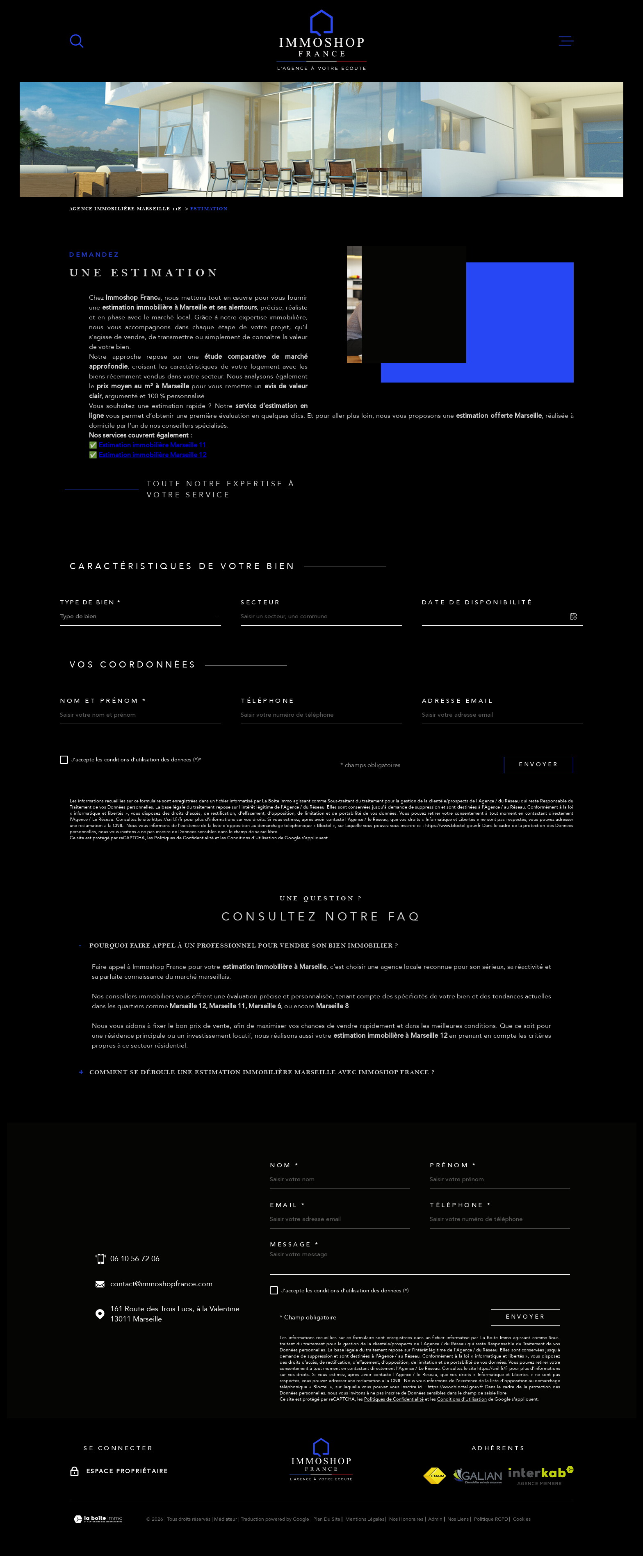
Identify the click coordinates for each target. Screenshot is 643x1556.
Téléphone (268, 701)
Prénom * (453, 1165)
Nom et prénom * (103, 701)
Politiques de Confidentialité (184, 838)
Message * (295, 1245)
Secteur (261, 602)
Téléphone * (461, 1205)
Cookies (522, 1519)
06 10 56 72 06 (135, 1259)
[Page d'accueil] (321, 41)
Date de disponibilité (477, 602)
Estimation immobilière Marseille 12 (152, 470)
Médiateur (225, 1519)
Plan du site (326, 1519)
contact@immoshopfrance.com (161, 1284)
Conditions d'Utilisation (252, 838)
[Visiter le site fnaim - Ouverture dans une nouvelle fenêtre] (434, 1475)
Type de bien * (90, 602)
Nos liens (458, 1519)
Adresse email (458, 701)
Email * (288, 1205)
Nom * (285, 1165)
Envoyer (539, 764)
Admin (435, 1519)
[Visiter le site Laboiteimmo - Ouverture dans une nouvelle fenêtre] (98, 1519)
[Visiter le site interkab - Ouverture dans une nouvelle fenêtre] (541, 1475)
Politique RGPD (491, 1519)
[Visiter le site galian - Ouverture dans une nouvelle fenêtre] (477, 1475)
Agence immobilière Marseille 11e (125, 209)
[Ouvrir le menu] (566, 41)
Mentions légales (364, 1519)
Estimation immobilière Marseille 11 (152, 460)
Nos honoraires (406, 1519)
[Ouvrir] (76, 41)
